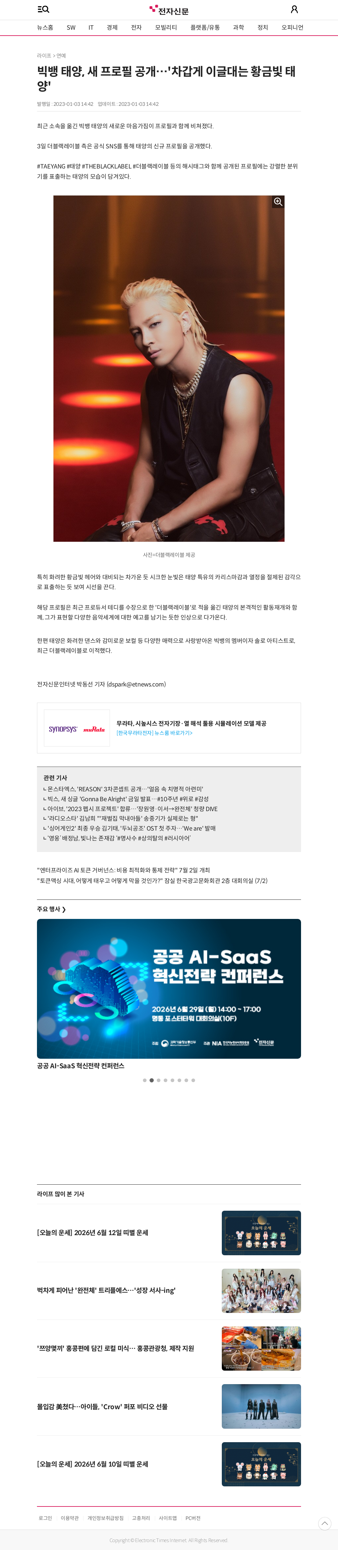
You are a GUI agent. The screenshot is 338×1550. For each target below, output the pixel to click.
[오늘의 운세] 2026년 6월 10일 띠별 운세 (92, 1464)
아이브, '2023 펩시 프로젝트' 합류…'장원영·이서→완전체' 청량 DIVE (133, 809)
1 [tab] (145, 1080)
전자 (136, 27)
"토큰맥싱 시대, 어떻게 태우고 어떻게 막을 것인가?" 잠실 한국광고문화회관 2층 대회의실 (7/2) (152, 881)
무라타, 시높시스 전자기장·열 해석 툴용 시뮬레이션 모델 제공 (192, 723)
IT (90, 27)
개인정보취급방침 (105, 1518)
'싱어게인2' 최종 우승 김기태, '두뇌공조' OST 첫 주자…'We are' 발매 (132, 828)
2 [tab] (151, 1080)
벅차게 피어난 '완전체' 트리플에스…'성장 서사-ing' (106, 1291)
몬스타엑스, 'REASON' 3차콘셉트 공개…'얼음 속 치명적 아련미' (125, 789)
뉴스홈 (45, 27)
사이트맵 (168, 1518)
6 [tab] (179, 1080)
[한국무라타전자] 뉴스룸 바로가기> (154, 733)
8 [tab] (193, 1080)
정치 (262, 27)
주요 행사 (51, 909)
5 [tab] (172, 1080)
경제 (112, 27)
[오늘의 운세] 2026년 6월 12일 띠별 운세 (92, 1233)
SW (71, 27)
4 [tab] (165, 1080)
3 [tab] (158, 1080)
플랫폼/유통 (205, 27)
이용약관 (70, 1518)
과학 (238, 27)
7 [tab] (186, 1080)
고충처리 (141, 1518)
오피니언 (293, 27)
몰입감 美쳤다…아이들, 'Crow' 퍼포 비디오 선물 (102, 1407)
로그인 (45, 1518)
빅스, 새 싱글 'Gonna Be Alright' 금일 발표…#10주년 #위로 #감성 (128, 799)
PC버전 (193, 1518)
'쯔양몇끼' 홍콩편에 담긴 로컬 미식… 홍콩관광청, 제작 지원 (115, 1349)
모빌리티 (166, 27)
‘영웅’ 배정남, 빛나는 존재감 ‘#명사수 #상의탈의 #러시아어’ (119, 838)
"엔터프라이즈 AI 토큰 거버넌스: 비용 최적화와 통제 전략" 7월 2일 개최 (123, 870)
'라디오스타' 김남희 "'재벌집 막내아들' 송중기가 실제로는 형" (123, 818)
